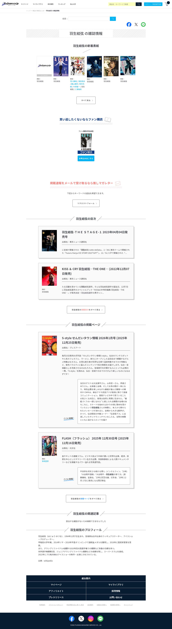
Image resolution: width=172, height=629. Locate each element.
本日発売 (50, 4)
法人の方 (73, 4)
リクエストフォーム (87, 203)
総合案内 (86, 578)
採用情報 (116, 591)
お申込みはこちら (86, 158)
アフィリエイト (56, 591)
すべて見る (87, 100)
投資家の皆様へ (115, 605)
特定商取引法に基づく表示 (75, 605)
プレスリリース (56, 597)
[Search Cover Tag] (113, 19)
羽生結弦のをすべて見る (87, 309)
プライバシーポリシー (56, 605)
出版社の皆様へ (102, 605)
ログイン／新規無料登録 (153, 4)
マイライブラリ (38, 4)
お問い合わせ (115, 597)
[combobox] (89, 19)
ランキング (61, 4)
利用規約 (42, 605)
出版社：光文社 (68, 448)
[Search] (139, 4)
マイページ (24, 4)
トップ (28, 11)
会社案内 (90, 605)
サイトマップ (128, 605)
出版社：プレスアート (71, 347)
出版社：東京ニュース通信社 (74, 241)
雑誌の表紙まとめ (38, 11)
